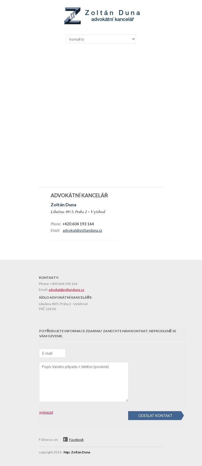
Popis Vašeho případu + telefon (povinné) (75, 366)
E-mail (47, 353)
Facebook (76, 439)
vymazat (46, 412)
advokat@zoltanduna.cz (82, 230)
